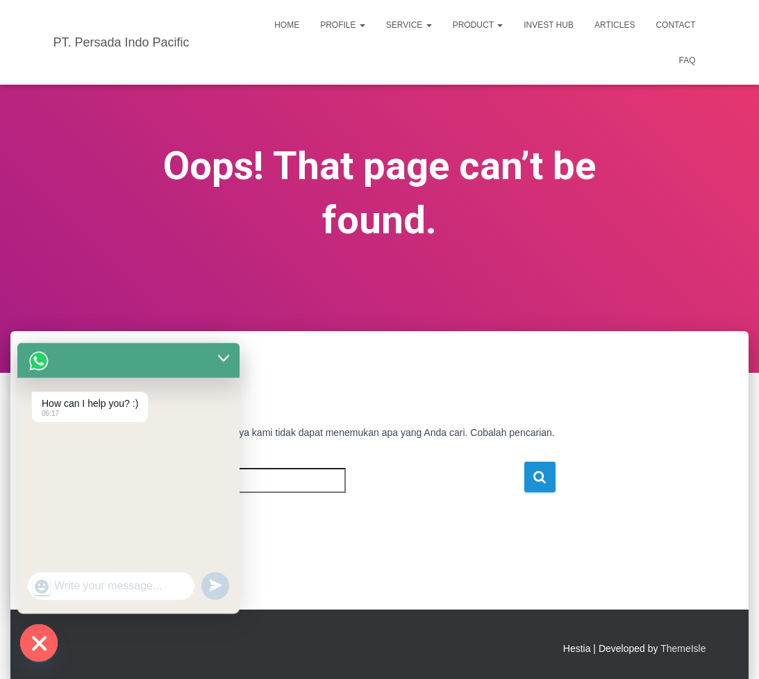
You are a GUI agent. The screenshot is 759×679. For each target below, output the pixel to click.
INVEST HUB (549, 25)
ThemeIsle (683, 648)
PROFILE (342, 25)
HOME (286, 25)
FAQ (686, 60)
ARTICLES (614, 25)
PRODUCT (478, 25)
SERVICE (409, 25)
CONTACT (675, 25)
